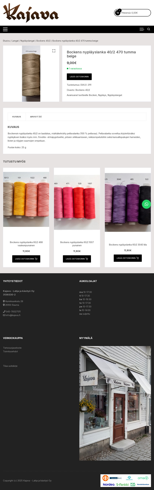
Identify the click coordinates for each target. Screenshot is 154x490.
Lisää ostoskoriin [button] (26, 259)
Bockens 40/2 (44, 40)
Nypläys (102, 95)
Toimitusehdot (10, 351)
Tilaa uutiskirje (10, 365)
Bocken (93, 95)
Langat (15, 40)
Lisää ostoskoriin (79, 77)
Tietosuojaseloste (12, 347)
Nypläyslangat (28, 40)
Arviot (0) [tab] (36, 116)
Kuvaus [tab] (16, 116)
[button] (54, 51)
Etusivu (6, 40)
